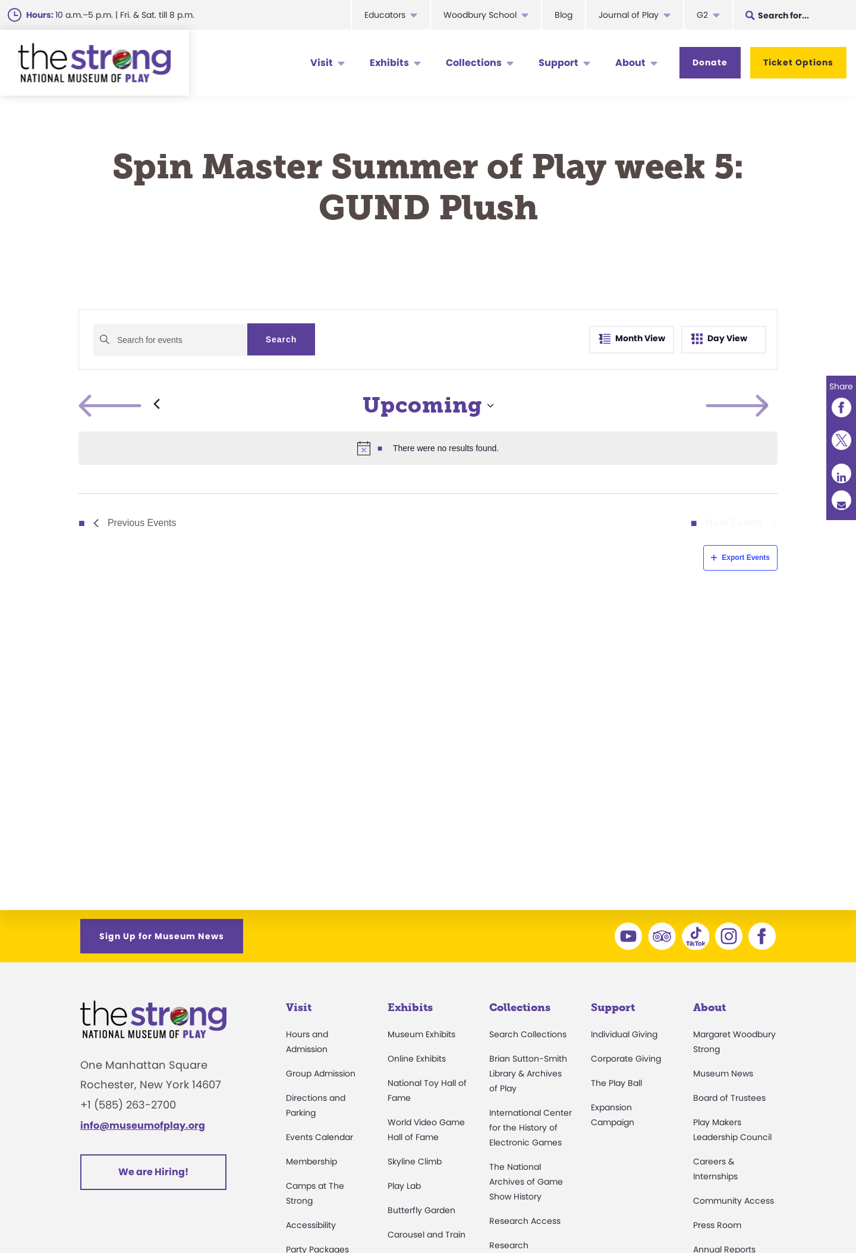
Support (558, 63)
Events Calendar (319, 1137)
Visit (321, 63)
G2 (702, 15)
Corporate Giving (626, 1059)
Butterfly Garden (421, 1210)
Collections (474, 63)
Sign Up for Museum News (161, 936)
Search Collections (528, 1034)
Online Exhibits (417, 1059)
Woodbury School (480, 15)
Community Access (733, 1201)
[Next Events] (765, 405)
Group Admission (320, 1073)
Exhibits (389, 63)
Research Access (525, 1221)
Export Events (740, 557)
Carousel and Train (426, 1235)
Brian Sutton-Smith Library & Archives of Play (528, 1073)
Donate (710, 62)
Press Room (717, 1225)
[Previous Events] (119, 405)
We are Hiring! (153, 1172)
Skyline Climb (415, 1161)
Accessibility (311, 1225)
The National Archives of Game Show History (526, 1181)
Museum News (723, 1073)
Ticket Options (798, 62)
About (630, 63)
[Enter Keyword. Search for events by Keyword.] (170, 340)
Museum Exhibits (421, 1034)
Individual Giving (624, 1034)
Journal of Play (629, 15)
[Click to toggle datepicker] (428, 406)
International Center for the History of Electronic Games (530, 1127)
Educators (384, 15)
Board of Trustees (729, 1098)
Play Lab (404, 1186)
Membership (311, 1161)
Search (281, 339)
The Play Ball (616, 1083)
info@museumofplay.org (142, 1125)
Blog (563, 15)
